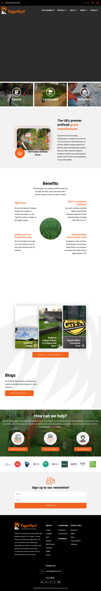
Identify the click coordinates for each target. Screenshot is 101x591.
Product (61, 10)
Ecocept (49, 545)
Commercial (62, 530)
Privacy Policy (64, 585)
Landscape (63, 522)
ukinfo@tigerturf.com (53, 568)
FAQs (73, 530)
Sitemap (74, 541)
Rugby (48, 548)
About (73, 10)
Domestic (61, 527)
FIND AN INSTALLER (83, 449)
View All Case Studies (49, 355)
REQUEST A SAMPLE (50, 449)
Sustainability (48, 10)
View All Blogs (18, 393)
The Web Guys (55, 585)
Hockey (48, 538)
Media (82, 10)
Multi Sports (50, 541)
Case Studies (76, 537)
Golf (47, 534)
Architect (62, 535)
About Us (74, 527)
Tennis (48, 552)
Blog (72, 534)
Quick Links (76, 522)
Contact (94, 10)
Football (49, 531)
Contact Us (50, 562)
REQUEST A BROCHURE (18, 449)
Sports (49, 522)
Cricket (48, 527)
